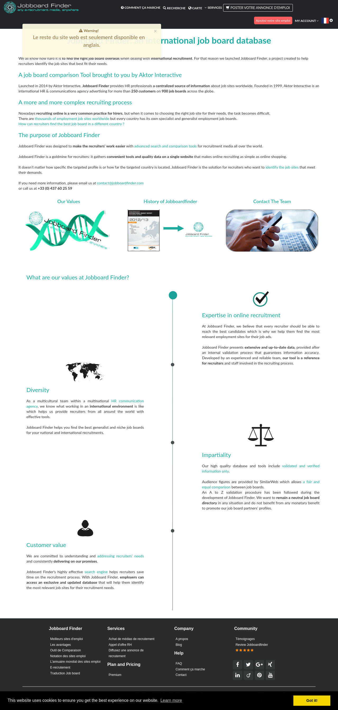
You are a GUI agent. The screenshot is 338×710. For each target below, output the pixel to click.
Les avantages (60, 645)
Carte (195, 8)
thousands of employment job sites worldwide (72, 118)
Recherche (174, 8)
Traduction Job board (65, 673)
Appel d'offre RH (120, 645)
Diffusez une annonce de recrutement (126, 653)
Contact (181, 675)
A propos (182, 639)
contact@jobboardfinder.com (120, 183)
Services (213, 8)
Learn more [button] (171, 700)
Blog (179, 645)
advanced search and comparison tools (165, 146)
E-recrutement (60, 667)
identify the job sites (282, 167)
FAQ (179, 663)
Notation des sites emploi (68, 656)
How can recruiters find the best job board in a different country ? (71, 124)
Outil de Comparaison (65, 650)
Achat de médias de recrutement (131, 639)
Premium (115, 675)
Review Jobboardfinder (252, 647)
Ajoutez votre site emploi (273, 20)
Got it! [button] (311, 700)
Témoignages (245, 639)
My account (307, 21)
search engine (95, 571)
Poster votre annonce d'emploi (258, 8)
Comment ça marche (140, 8)
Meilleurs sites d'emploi (66, 639)
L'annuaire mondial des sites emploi (75, 662)
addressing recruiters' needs (120, 556)
